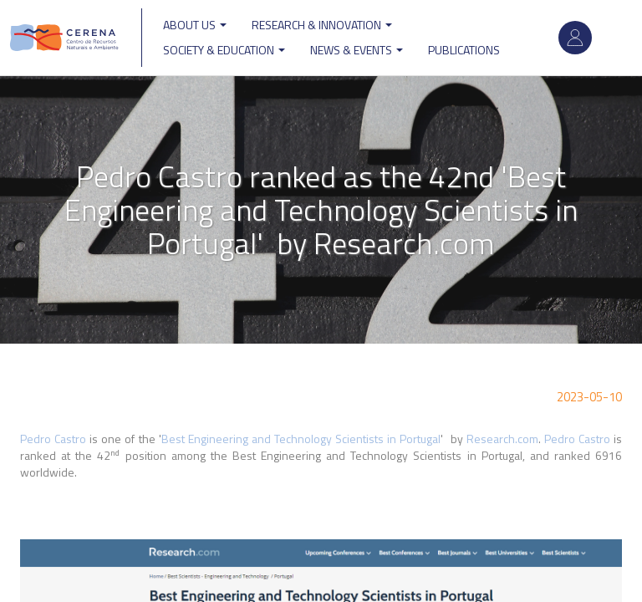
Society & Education (224, 50)
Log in (575, 37)
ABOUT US (195, 24)
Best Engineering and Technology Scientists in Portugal (301, 438)
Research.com (502, 438)
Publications (464, 50)
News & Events (356, 50)
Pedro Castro (53, 438)
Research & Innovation (322, 24)
